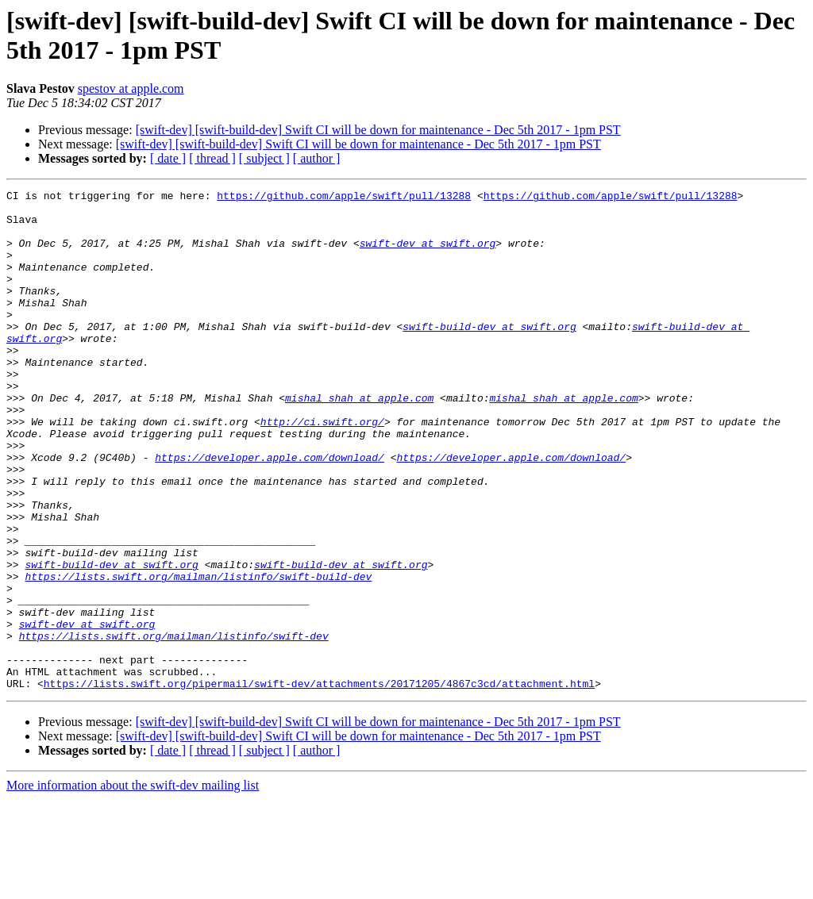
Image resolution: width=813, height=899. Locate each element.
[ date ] (168, 158)
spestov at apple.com (131, 88)
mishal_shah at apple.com (359, 440)
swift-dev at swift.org (428, 255)
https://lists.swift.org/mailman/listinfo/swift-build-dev (198, 654)
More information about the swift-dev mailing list (132, 885)
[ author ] (317, 158)
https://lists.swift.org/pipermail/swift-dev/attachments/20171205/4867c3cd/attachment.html (319, 783)
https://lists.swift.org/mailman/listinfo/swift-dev (174, 726)
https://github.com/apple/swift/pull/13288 (344, 197)
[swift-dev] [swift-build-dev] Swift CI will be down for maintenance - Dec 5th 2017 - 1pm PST (378, 129)
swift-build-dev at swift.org (489, 355)
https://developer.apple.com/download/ (269, 512)
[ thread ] (212, 158)
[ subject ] (264, 158)
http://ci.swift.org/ (322, 469)
